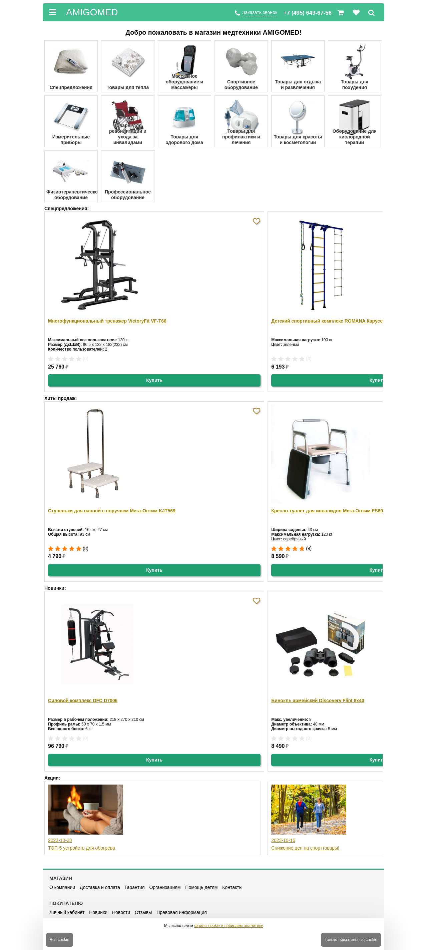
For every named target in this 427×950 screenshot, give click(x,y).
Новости (121, 912)
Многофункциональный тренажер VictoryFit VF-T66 (107, 321)
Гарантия (135, 887)
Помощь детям (201, 887)
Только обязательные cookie (351, 939)
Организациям (164, 887)
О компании (62, 887)
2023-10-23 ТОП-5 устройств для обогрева (85, 818)
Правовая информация (181, 912)
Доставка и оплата (100, 887)
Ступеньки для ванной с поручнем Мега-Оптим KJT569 (111, 510)
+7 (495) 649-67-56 (308, 13)
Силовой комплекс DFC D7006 (82, 700)
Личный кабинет (66, 912)
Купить (154, 380)
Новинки (98, 912)
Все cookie (59, 939)
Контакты (232, 887)
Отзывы (143, 912)
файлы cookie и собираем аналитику (228, 925)
